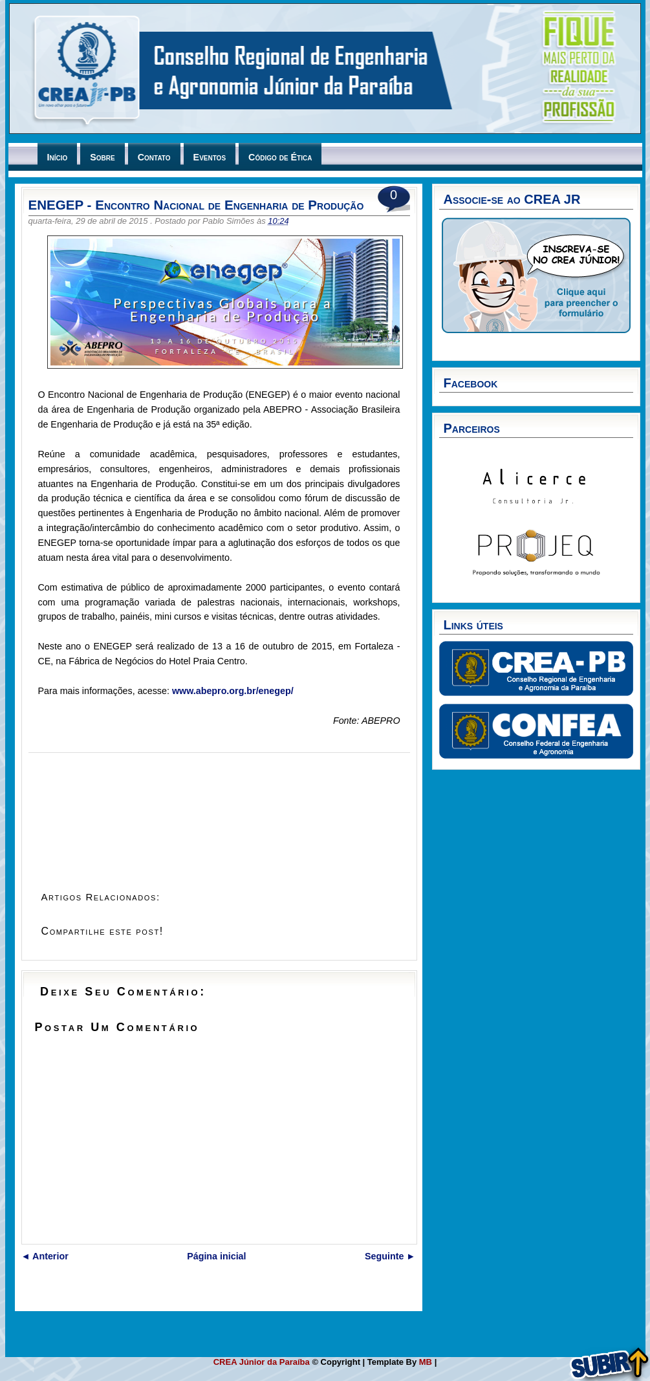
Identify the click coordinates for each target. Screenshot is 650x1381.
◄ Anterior (45, 1256)
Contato (154, 157)
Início (57, 157)
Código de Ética (280, 157)
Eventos (209, 157)
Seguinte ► (390, 1256)
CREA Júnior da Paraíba (262, 1362)
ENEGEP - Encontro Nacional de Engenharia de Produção (196, 204)
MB (427, 1362)
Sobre (102, 157)
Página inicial (216, 1256)
